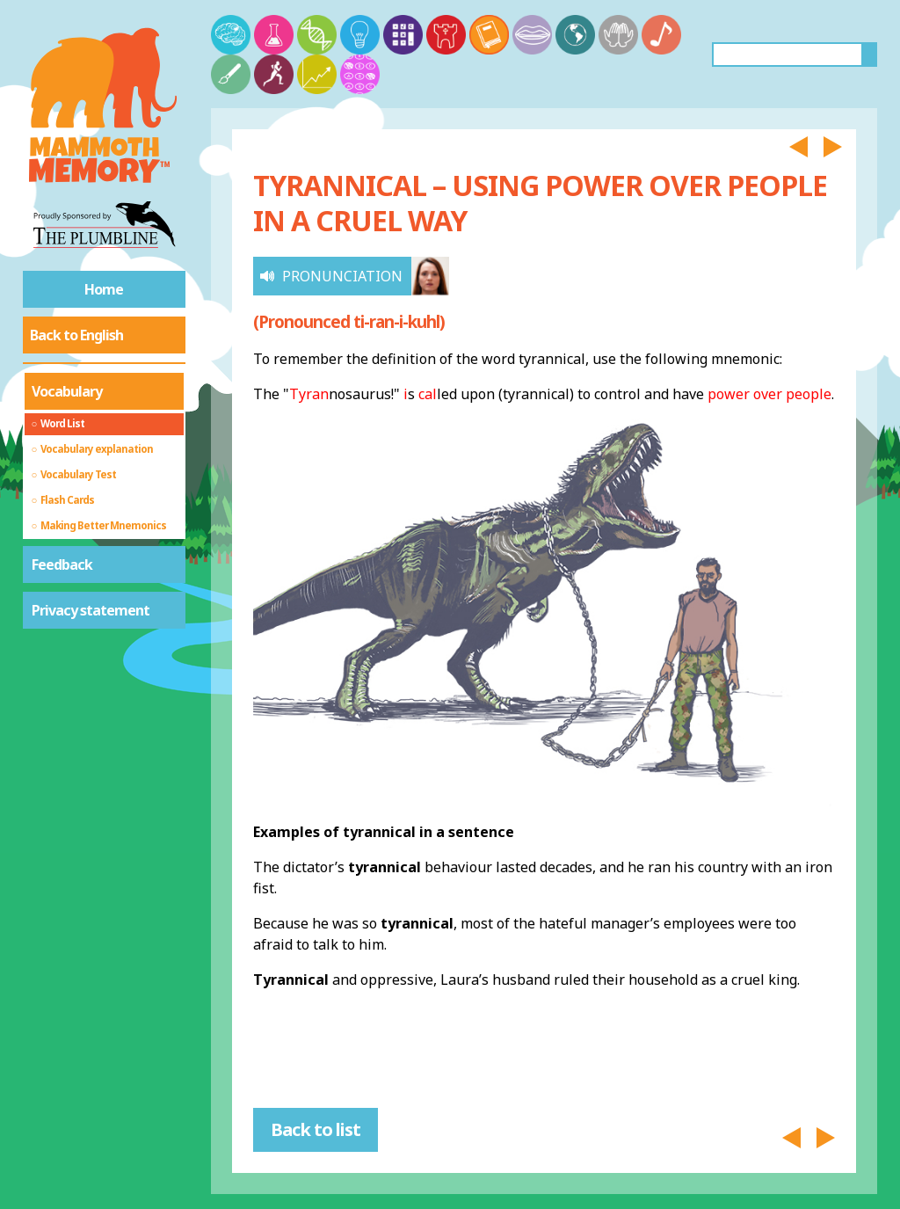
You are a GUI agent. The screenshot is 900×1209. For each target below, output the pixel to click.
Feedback (62, 564)
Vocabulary (67, 391)
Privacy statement (90, 610)
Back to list (315, 1129)
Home (103, 289)
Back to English (76, 335)
